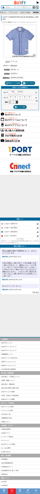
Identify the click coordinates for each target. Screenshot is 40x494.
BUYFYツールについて (9, 346)
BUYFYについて (7, 343)
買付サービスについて (9, 362)
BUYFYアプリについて (9, 350)
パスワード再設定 (7, 437)
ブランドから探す (7, 410)
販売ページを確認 (13, 83)
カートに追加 (19, 107)
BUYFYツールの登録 (8, 444)
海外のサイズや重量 (8, 399)
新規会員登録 (6, 429)
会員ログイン (6, 433)
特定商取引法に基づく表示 (10, 470)
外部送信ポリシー (7, 467)
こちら (9, 242)
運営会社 (5, 474)
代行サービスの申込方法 (9, 358)
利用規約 (5, 459)
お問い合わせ (6, 452)
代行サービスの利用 (8, 392)
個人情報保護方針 (7, 463)
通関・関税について (8, 380)
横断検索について (7, 354)
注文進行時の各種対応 (9, 369)
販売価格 (7, 69)
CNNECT (5, 485)
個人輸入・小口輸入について (11, 376)
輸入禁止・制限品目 (8, 384)
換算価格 (7, 73)
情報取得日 (6, 78)
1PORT (4, 481)
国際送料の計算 (7, 418)
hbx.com (14, 65)
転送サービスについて (9, 365)
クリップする (28, 83)
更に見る (36, 292)
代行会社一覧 (6, 414)
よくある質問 (6, 448)
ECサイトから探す (8, 406)
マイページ (5, 440)
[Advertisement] (20, 196)
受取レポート (6, 422)
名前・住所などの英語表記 (10, 395)
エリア (8, 61)
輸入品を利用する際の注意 (10, 388)
